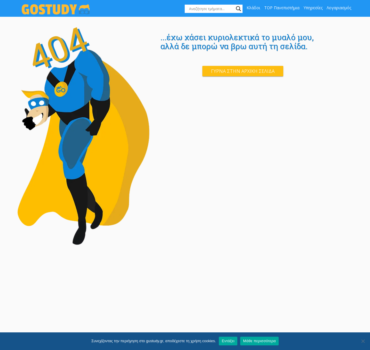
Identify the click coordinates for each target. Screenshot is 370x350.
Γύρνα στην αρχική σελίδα (243, 71)
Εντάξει (228, 341)
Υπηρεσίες (313, 7)
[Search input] (211, 9)
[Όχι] (363, 341)
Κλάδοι (253, 7)
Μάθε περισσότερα (259, 341)
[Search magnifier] (238, 9)
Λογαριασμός (339, 7)
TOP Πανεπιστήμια (281, 7)
